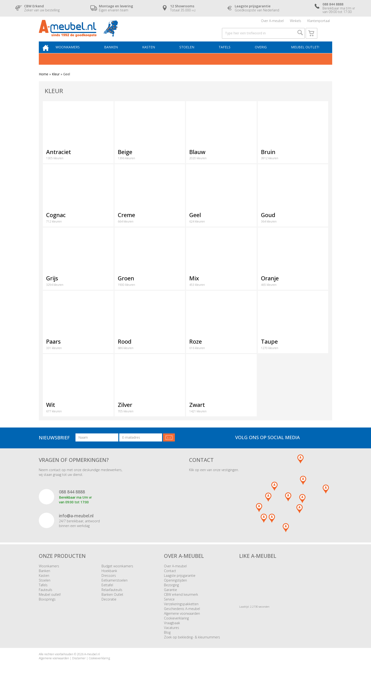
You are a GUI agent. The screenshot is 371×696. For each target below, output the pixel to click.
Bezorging (171, 594)
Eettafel (107, 594)
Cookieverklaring (176, 628)
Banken (117, 56)
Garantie (170, 599)
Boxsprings (47, 609)
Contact (170, 580)
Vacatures (171, 637)
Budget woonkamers (117, 575)
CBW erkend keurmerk (181, 604)
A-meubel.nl (92, 664)
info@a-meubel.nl (76, 525)
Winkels (295, 22)
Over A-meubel (272, 22)
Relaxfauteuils (112, 599)
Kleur (56, 84)
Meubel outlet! (304, 56)
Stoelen (190, 56)
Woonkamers (75, 56)
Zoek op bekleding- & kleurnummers (192, 647)
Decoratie (109, 609)
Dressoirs (109, 585)
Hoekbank (109, 580)
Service (169, 609)
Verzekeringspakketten (181, 613)
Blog (167, 642)
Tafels (227, 56)
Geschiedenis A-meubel (182, 618)
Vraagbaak (172, 632)
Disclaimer (79, 668)
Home (43, 84)
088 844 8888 (72, 502)
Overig (261, 56)
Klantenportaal (318, 22)
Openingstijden (175, 590)
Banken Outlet (112, 604)
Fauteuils (45, 599)
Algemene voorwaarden (182, 623)
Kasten (153, 56)
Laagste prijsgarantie (179, 585)
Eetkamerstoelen (115, 590)
